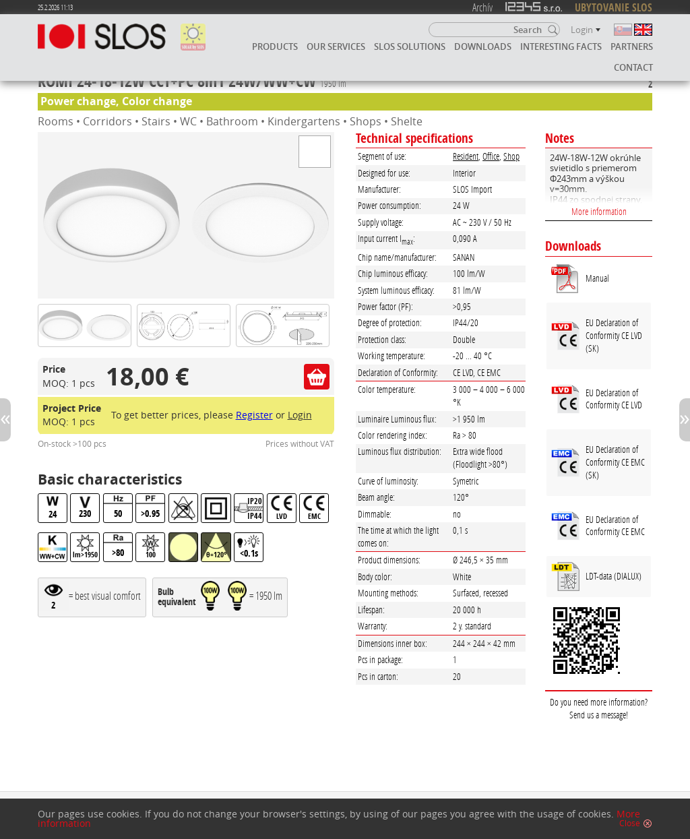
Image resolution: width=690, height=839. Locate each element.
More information (599, 211)
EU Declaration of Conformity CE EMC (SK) (615, 461)
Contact (633, 67)
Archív (482, 7)
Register (254, 414)
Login (300, 414)
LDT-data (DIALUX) (613, 575)
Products (275, 46)
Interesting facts (561, 46)
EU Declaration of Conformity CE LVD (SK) (614, 335)
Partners (631, 46)
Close (629, 823)
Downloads (482, 46)
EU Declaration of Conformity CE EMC (615, 525)
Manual (597, 278)
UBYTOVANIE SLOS (613, 7)
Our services (336, 46)
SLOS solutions (409, 46)
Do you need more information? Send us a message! (599, 708)
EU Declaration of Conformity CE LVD (614, 399)
